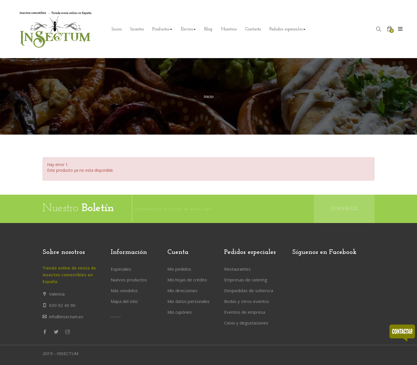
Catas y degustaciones (246, 323)
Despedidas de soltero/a (248, 290)
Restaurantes (237, 269)
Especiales (121, 269)
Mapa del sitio (124, 301)
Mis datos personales (188, 301)
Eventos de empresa (244, 312)
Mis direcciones (182, 290)
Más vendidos (124, 290)
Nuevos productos (129, 280)
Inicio (209, 96)
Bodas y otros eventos (246, 301)
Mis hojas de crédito (187, 280)
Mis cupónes (179, 312)
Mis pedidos (179, 269)
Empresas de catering (245, 280)
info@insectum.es (66, 316)
